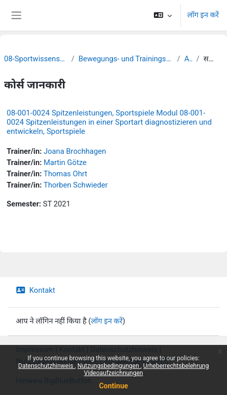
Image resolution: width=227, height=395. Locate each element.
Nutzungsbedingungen (108, 365)
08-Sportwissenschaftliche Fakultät (35, 58)
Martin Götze (64, 162)
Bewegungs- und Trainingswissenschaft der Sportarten (126, 58)
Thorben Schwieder (75, 185)
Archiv (188, 58)
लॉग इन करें (203, 14)
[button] (162, 15)
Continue (113, 386)
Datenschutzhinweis (46, 365)
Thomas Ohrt (65, 173)
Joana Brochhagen (74, 151)
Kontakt (35, 290)
